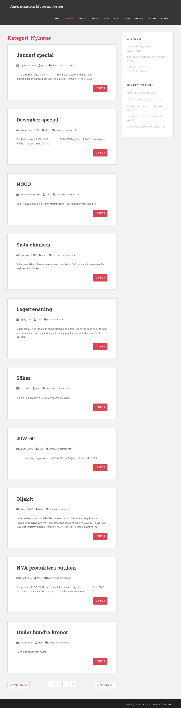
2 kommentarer (55, 319)
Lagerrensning (34, 309)
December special (37, 119)
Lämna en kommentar (63, 65)
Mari (43, 65)
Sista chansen (33, 244)
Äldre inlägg (105, 685)
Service (139, 18)
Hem (57, 18)
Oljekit (24, 499)
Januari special (35, 55)
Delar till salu (100, 18)
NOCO (23, 184)
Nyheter (68, 18)
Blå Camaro (134, 99)
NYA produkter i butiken (46, 567)
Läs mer (100, 88)
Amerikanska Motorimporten (36, 6)
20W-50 (25, 438)
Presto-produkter (137, 116)
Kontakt (166, 18)
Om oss (152, 18)
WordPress (168, 704)
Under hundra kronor (42, 632)
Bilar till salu (122, 18)
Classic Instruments (138, 106)
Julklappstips (134, 126)
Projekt (83, 18)
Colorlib (147, 704)
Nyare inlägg (18, 685)
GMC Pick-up (134, 92)
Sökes (23, 378)
